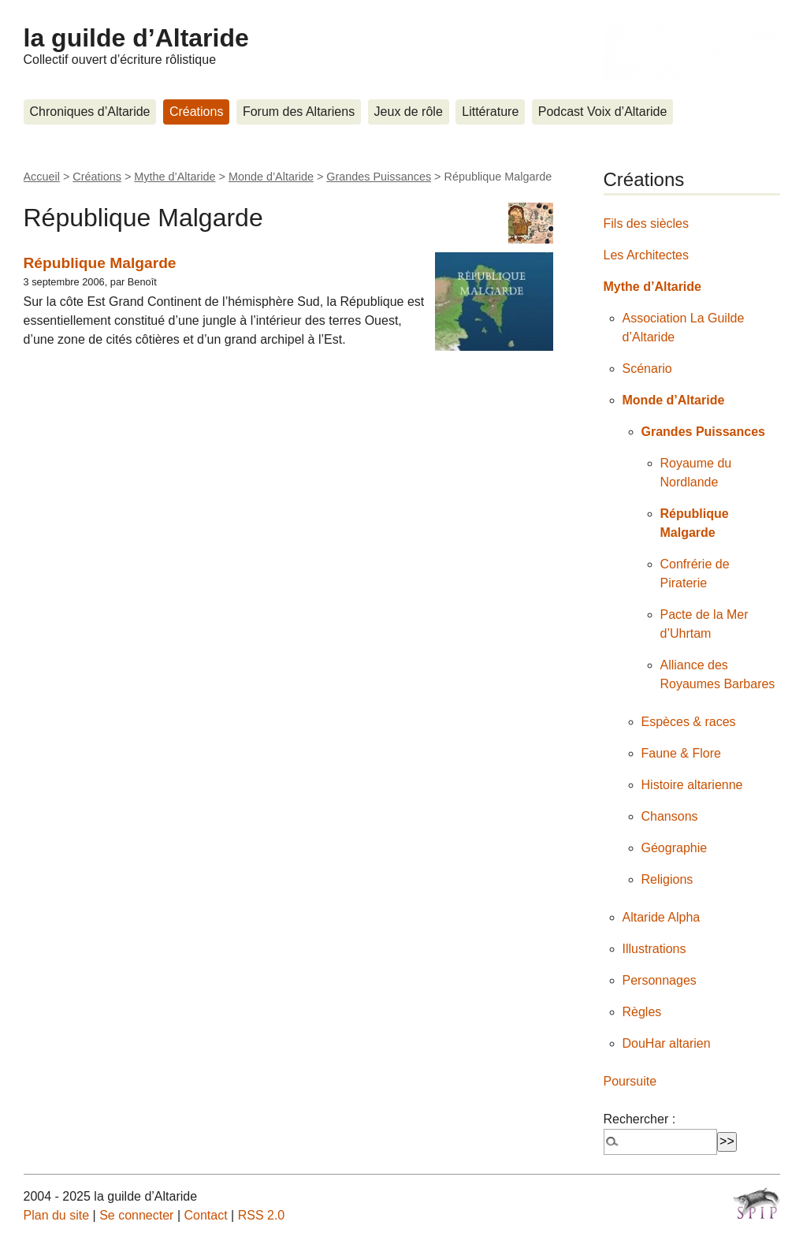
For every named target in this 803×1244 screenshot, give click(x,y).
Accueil (42, 176)
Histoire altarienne (692, 784)
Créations (196, 111)
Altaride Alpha (662, 917)
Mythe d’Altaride (174, 176)
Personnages (660, 980)
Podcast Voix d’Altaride (602, 111)
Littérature (490, 111)
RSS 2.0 (261, 1215)
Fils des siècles (646, 223)
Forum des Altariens (299, 111)
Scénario (647, 368)
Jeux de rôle (408, 111)
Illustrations (654, 948)
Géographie (674, 848)
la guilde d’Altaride (136, 38)
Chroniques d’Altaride (90, 111)
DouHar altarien (667, 1043)
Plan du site (57, 1215)
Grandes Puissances (378, 176)
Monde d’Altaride (271, 176)
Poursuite (630, 1081)
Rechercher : (640, 1119)
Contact (205, 1215)
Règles (642, 1012)
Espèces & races (688, 721)
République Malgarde (100, 263)
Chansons (669, 816)
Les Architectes (647, 255)
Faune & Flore (681, 753)
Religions (667, 879)
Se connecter (136, 1215)
